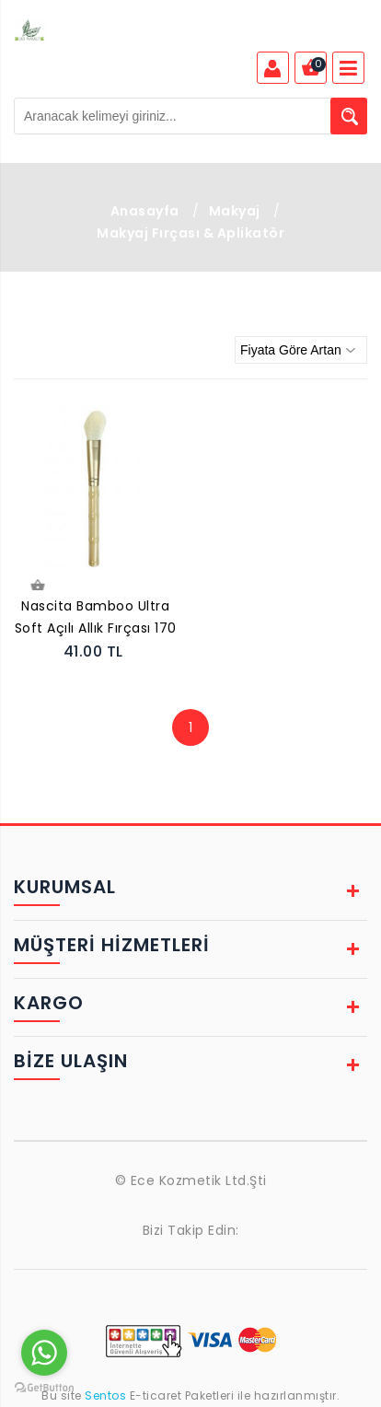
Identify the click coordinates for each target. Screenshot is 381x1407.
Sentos (106, 1395)
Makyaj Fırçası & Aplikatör (190, 233)
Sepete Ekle (37, 585)
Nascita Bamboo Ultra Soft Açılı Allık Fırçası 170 (96, 617)
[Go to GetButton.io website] (44, 1388)
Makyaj (234, 211)
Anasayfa (144, 211)
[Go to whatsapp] (44, 1353)
